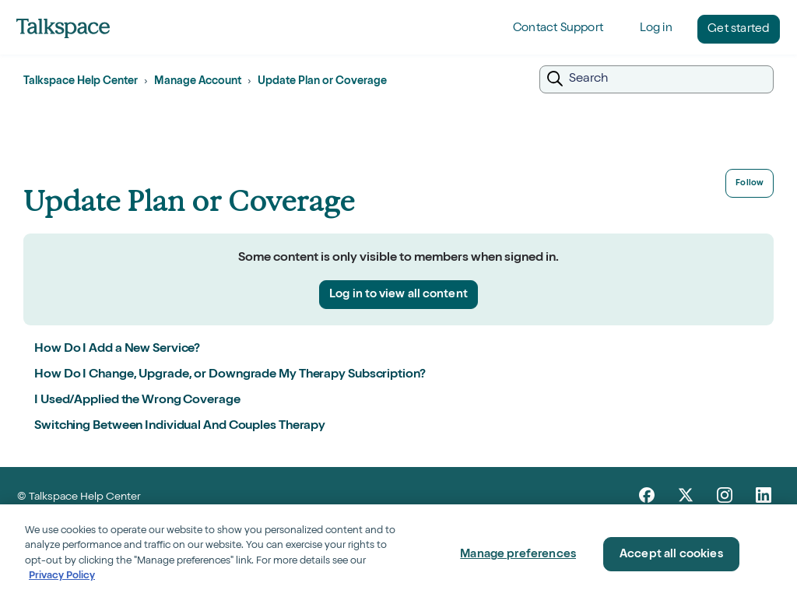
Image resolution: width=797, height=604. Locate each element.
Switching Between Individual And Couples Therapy (179, 426)
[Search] (656, 79)
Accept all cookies (671, 554)
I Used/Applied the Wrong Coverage (137, 401)
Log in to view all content (398, 294)
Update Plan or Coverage (322, 81)
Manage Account (197, 81)
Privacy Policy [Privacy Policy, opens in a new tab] (62, 576)
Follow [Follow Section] (750, 183)
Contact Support (558, 28)
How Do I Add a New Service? (117, 349)
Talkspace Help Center (80, 81)
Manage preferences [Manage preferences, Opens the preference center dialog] (518, 554)
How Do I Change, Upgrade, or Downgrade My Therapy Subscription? (230, 375)
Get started (738, 29)
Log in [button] (656, 28)
